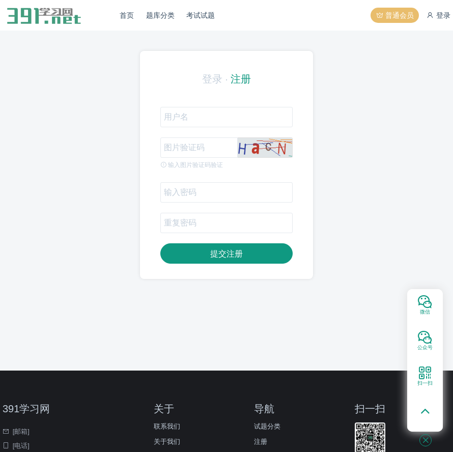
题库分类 (160, 15)
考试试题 (200, 15)
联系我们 (167, 426)
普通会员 (395, 15)
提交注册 (226, 253)
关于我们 (167, 441)
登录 (438, 15)
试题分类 (267, 426)
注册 (241, 78)
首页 (127, 15)
